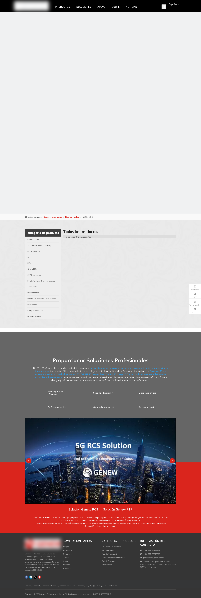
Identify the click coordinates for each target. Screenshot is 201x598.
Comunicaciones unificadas (113, 557)
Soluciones (67, 554)
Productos (67, 550)
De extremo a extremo (111, 547)
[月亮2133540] (100, 113)
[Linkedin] (30, 577)
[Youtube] (39, 577)
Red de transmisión (110, 554)
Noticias (66, 565)
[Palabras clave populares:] (164, 6)
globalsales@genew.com (153, 557)
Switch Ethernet (108, 561)
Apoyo (66, 557)
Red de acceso (108, 550)
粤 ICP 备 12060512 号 (102, 594)
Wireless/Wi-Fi (108, 565)
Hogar (66, 547)
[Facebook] (26, 577)
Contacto (67, 568)
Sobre (65, 561)
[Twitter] (35, 577)
